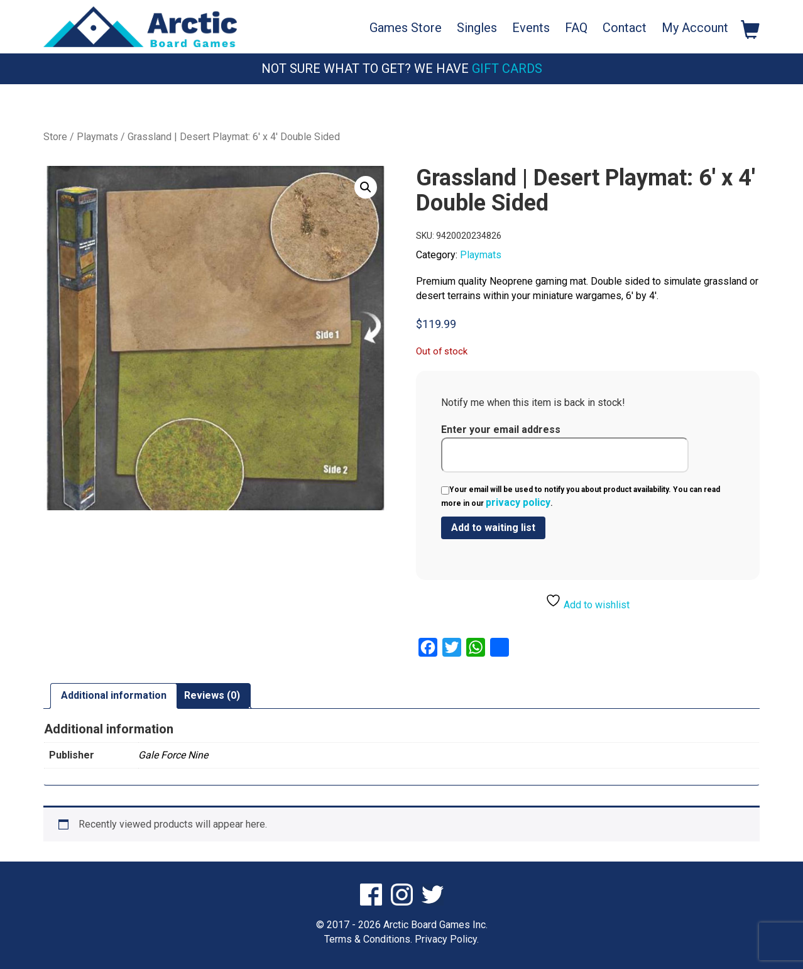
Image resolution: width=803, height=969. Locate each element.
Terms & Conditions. (368, 939)
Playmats (97, 137)
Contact (625, 27)
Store (55, 137)
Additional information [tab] (114, 695)
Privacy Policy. (447, 939)
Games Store (405, 27)
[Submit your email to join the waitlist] (493, 528)
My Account (695, 27)
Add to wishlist (587, 602)
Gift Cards (507, 68)
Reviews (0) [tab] (212, 695)
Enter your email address (565, 448)
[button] (365, 187)
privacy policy (518, 502)
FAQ (576, 27)
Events (531, 27)
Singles (477, 27)
